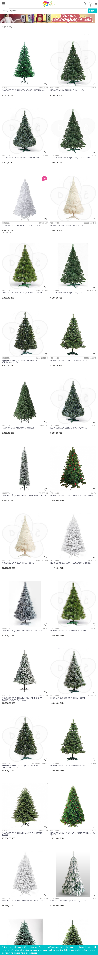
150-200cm (6, 88)
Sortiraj (5, 11)
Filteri (92, 10)
